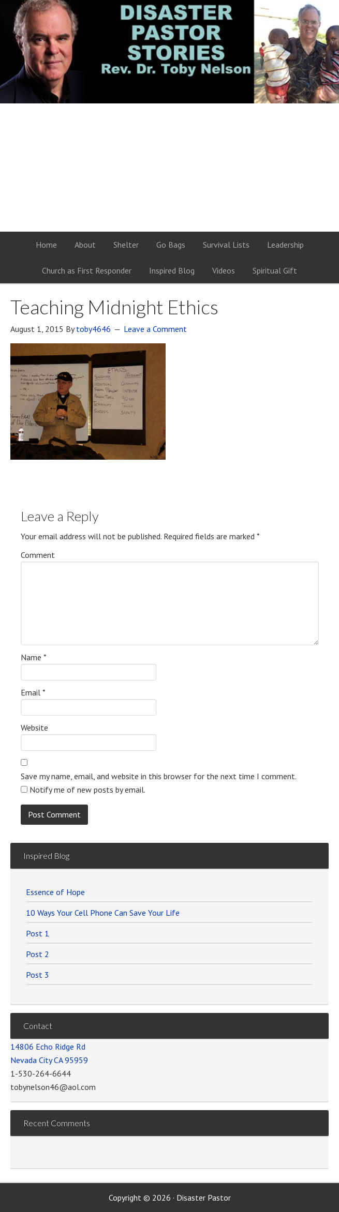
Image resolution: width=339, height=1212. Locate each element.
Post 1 (37, 933)
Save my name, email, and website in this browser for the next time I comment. (159, 776)
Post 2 (37, 954)
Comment (38, 555)
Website (34, 727)
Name (34, 657)
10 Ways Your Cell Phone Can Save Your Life (103, 912)
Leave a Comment (155, 329)
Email (33, 692)
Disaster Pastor (169, 62)
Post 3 (37, 974)
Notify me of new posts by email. (87, 789)
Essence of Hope (55, 892)
